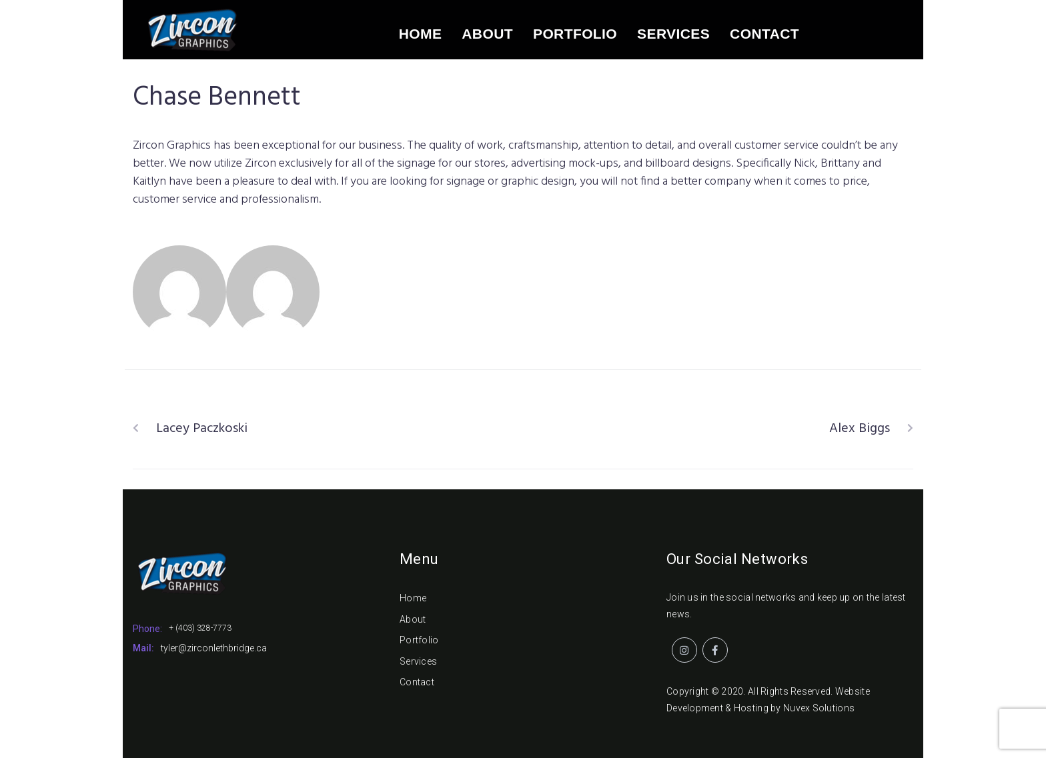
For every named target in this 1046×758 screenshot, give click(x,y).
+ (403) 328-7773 (200, 628)
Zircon (358, 287)
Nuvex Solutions (819, 708)
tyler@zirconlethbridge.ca (214, 648)
